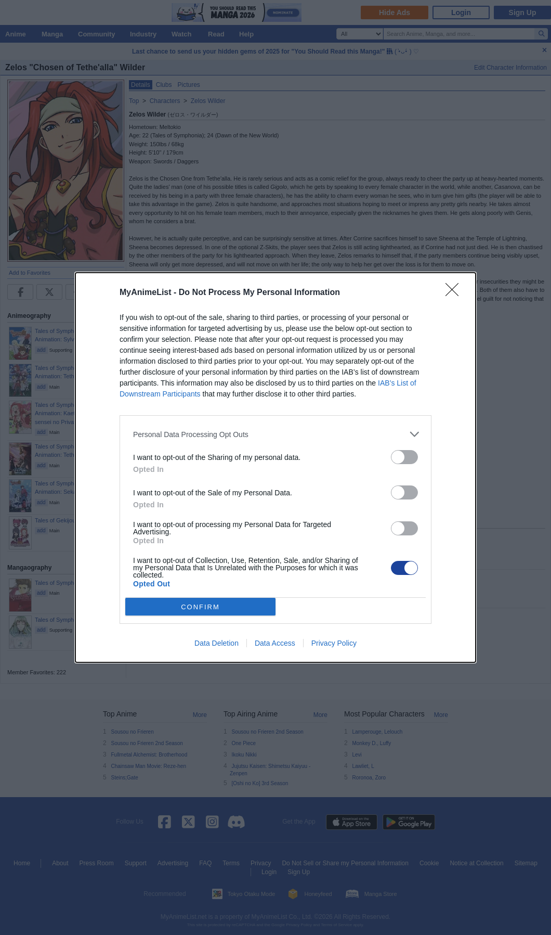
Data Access (275, 643)
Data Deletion (216, 643)
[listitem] (275, 434)
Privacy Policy (334, 643)
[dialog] (275, 467)
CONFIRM (200, 607)
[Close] (455, 293)
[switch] (404, 457)
